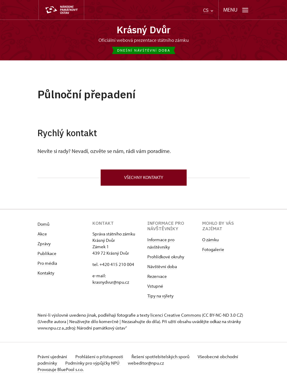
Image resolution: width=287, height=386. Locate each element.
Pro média (47, 265)
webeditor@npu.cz (170, 365)
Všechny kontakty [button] (143, 179)
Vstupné (155, 288)
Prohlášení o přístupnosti (102, 359)
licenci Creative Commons (175, 317)
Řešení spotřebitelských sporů (165, 359)
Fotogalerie (213, 252)
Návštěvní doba (162, 269)
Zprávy (44, 246)
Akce (42, 236)
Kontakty (46, 275)
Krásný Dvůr (143, 30)
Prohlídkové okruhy (165, 259)
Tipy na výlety (160, 298)
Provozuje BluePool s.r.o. (61, 372)
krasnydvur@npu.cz (110, 284)
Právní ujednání (53, 359)
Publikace (47, 256)
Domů (43, 226)
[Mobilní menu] (235, 10)
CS (208, 10)
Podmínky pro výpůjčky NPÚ (114, 365)
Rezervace (157, 279)
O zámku (210, 242)
